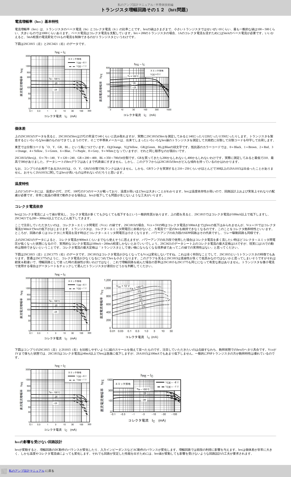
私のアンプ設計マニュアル (27, 470)
